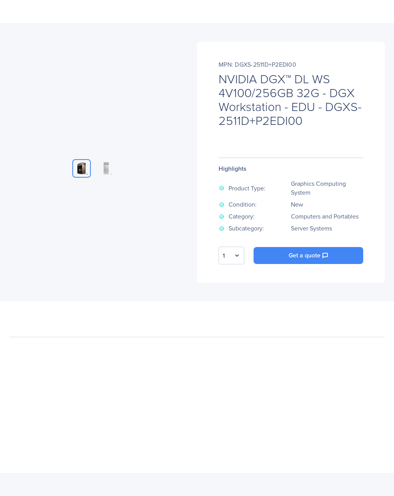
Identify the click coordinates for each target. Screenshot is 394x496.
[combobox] (231, 255)
